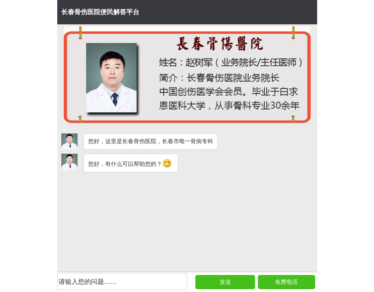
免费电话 (286, 282)
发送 (225, 282)
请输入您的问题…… (87, 281)
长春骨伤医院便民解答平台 (100, 12)
